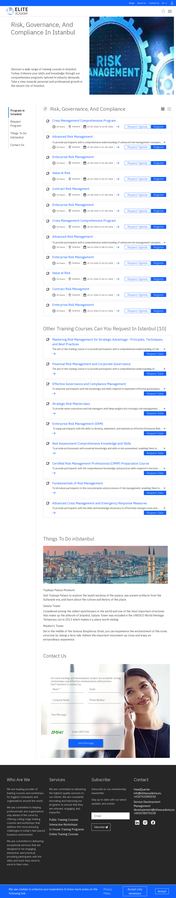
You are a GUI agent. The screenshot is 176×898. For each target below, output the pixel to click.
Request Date (155, 353)
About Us (141, 3)
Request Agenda (137, 126)
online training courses (63, 834)
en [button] (165, 3)
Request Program (15, 123)
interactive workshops (63, 824)
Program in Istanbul (17, 112)
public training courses (63, 819)
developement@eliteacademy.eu (154, 809)
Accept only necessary (135, 891)
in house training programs (66, 829)
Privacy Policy (107, 891)
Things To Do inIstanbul (18, 135)
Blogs (132, 3)
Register (158, 126)
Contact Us (154, 3)
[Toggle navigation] (170, 11)
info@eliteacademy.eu (147, 793)
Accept (162, 891)
